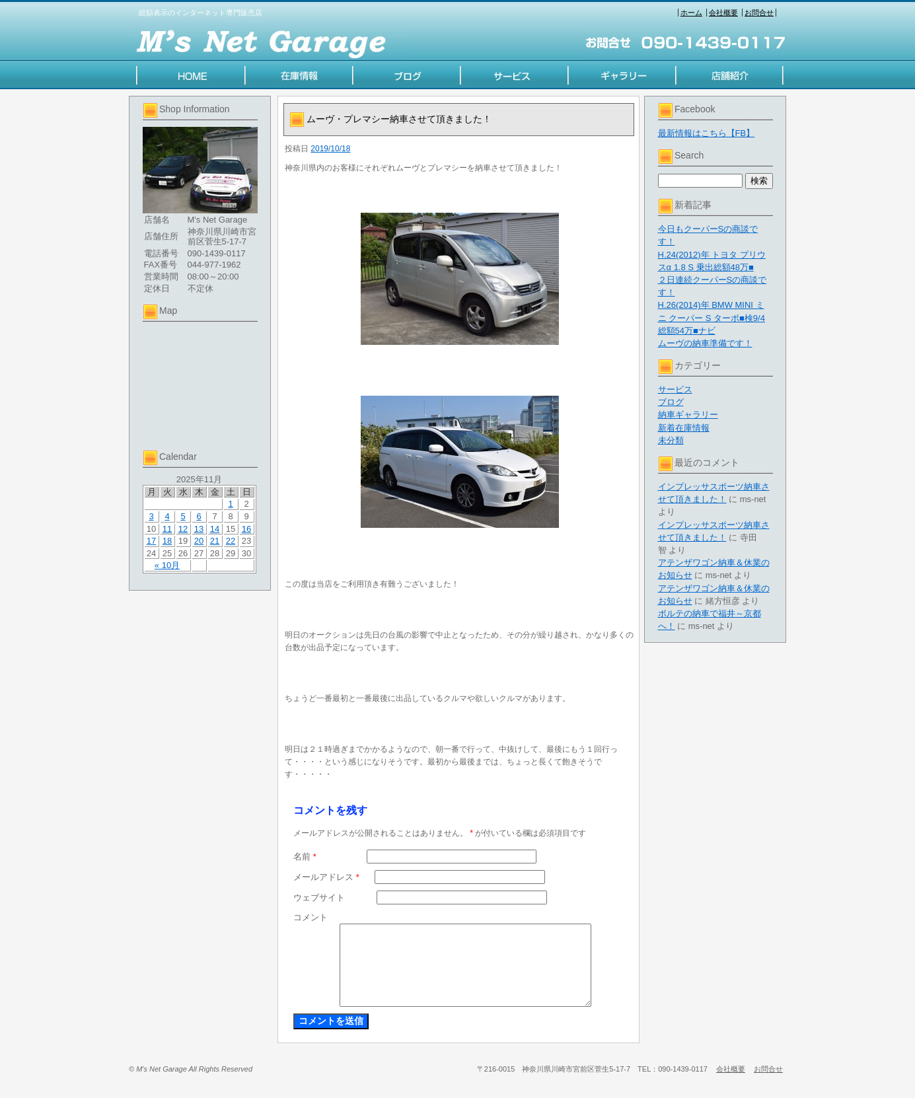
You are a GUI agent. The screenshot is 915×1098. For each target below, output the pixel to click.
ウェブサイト (319, 897)
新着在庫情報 (684, 428)
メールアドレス (326, 877)
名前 (304, 856)
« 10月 (167, 565)
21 (214, 541)
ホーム (691, 13)
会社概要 (723, 13)
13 (198, 529)
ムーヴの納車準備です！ (705, 343)
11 (167, 529)
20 (198, 541)
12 (183, 529)
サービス (675, 389)
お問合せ (759, 13)
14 (214, 529)
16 (246, 529)
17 (151, 541)
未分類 (671, 440)
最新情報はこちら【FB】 (706, 133)
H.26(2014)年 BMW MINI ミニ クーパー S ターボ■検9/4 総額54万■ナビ (711, 317)
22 (230, 541)
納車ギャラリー (688, 415)
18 (167, 541)
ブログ (671, 402)
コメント (310, 917)
